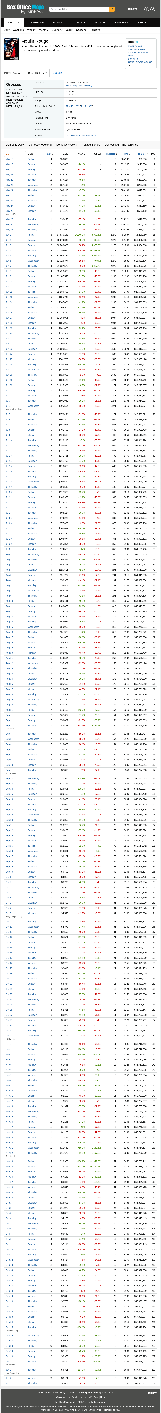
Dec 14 (9, 1270)
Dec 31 (9, 1361)
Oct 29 (9, 1025)
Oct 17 (9, 963)
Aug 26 (9, 684)
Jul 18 (9, 481)
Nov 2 (9, 1049)
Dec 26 (9, 1335)
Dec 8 (9, 1239)
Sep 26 (9, 851)
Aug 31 (9, 710)
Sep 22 (9, 830)
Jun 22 (9, 343)
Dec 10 (9, 1249)
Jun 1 (8, 235)
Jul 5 (8, 414)
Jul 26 (9, 523)
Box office (133, 59)
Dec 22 (9, 1311)
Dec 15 (9, 1275)
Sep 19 (9, 814)
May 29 (9, 219)
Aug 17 (9, 637)
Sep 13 (9, 783)
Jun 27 (9, 369)
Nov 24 (9, 1166)
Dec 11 (9, 1254)
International (36, 22)
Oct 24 (9, 999)
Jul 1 (8, 390)
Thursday (32, 190)
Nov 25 (9, 1171)
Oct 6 (8, 903)
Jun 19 (9, 328)
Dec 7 (9, 1234)
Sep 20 (9, 820)
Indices (142, 22)
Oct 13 (9, 942)
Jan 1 (8, 1370)
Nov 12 (9, 1101)
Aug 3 (9, 564)
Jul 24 (9, 513)
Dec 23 (9, 1317)
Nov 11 (9, 1096)
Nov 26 (9, 1177)
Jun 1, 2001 (86, 106)
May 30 (9, 224)
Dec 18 (9, 1291)
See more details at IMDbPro (81, 135)
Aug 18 (9, 642)
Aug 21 (9, 658)
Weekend (18, 29)
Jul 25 (9, 518)
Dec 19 (9, 1296)
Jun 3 (8, 245)
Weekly (31, 29)
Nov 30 (9, 1197)
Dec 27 (9, 1340)
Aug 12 (9, 611)
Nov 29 (9, 1192)
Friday (31, 159)
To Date (142, 154)
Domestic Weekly (66, 144)
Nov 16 (9, 1122)
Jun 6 (8, 260)
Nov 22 (9, 1153)
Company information (138, 52)
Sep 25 (9, 846)
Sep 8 (9, 754)
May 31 (9, 229)
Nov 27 (9, 1182)
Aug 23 (9, 668)
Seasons (81, 29)
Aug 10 (9, 601)
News (131, 55)
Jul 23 (9, 507)
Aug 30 (9, 704)
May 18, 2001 (72, 106)
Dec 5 (9, 1223)
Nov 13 (9, 1106)
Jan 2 (8, 1378)
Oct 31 (9, 1035)
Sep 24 (9, 840)
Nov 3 (9, 1054)
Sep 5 (9, 739)
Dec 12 (9, 1260)
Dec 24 (9, 1322)
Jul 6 (8, 419)
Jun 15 (9, 307)
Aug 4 (9, 570)
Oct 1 (8, 877)
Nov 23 (9, 1161)
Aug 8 (9, 590)
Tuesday (32, 180)
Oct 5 (8, 897)
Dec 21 (9, 1306)
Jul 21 (9, 497)
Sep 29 (9, 866)
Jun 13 (9, 297)
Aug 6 (9, 580)
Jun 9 (8, 276)
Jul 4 (8, 406)
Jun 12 (9, 292)
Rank (48, 154)
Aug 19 (9, 647)
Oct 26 (9, 1009)
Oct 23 (9, 994)
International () (16, 96)
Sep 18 (9, 809)
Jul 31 (9, 549)
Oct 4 (8, 892)
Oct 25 (9, 1004)
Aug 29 (9, 699)
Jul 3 (8, 400)
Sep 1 (9, 715)
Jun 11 (9, 286)
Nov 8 (9, 1080)
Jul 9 (8, 435)
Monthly (43, 29)
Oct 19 (9, 973)
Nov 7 (9, 1075)
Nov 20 (9, 1142)
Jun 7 (8, 266)
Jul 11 (9, 445)
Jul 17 (9, 476)
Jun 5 (8, 255)
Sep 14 (9, 789)
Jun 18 (9, 323)
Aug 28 (9, 694)
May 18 (9, 159)
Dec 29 (9, 1351)
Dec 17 (9, 1285)
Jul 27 (9, 528)
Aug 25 (9, 679)
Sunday (31, 169)
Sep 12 (9, 778)
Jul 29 (9, 538)
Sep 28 (9, 861)
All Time (100, 22)
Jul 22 (9, 502)
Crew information (136, 49)
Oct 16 (9, 958)
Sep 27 (9, 856)
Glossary (60, 1397)
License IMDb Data (89, 1397)
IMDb (93, 1402)
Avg (126, 154)
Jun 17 (9, 318)
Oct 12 (9, 937)
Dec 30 (9, 1356)
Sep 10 (9, 765)
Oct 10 (9, 926)
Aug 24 (9, 673)
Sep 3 (9, 725)
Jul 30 (9, 544)
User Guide (72, 1397)
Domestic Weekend (40, 144)
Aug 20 (9, 653)
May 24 (9, 190)
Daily (7, 29)
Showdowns (121, 22)
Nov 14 (9, 1111)
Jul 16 (9, 471)
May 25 (9, 195)
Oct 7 (8, 908)
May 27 (9, 205)
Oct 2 (8, 882)
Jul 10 (9, 440)
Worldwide (59, 22)
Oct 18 (9, 968)
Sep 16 (9, 799)
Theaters (110, 154)
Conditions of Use (50, 1410)
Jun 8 (8, 271)
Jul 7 (8, 424)
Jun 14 (9, 302)
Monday (32, 174)
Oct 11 (9, 932)
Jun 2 (8, 240)
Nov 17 (9, 1127)
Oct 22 (9, 989)
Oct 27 (9, 1015)
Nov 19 (9, 1137)
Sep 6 (9, 744)
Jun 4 (8, 250)
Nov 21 (9, 1147)
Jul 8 (8, 430)
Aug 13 (9, 616)
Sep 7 (9, 749)
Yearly (69, 29)
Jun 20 (9, 333)
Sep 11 (9, 770)
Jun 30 (9, 385)
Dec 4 (9, 1218)
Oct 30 (9, 1030)
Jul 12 (9, 450)
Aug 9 (9, 596)
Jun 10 (9, 281)
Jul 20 (9, 492)
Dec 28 (9, 1346)
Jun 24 (9, 354)
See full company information (79, 86)
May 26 (9, 200)
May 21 (9, 174)
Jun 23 (9, 349)
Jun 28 (9, 375)
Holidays (95, 29)
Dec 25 (9, 1327)
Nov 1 (9, 1044)
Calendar (80, 22)
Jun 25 (9, 359)
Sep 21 (9, 825)
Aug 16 (9, 632)
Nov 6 (9, 1070)
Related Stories (91, 144)
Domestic (13, 22)
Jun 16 (9, 312)
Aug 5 (9, 575)
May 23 (9, 185)
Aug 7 (9, 585)
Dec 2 (9, 1208)
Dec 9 (9, 1244)
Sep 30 (9, 871)
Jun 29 (9, 380)
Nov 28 (9, 1187)
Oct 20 (9, 978)
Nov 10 (9, 1090)
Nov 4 (9, 1059)
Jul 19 (9, 487)
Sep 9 (9, 759)
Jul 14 (9, 461)
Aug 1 (9, 554)
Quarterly (56, 29)
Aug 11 (9, 606)
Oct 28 (9, 1020)
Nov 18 (9, 1132)
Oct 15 (9, 952)
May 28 (9, 211)
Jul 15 (9, 466)
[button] (141, 63)
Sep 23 (9, 835)
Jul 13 (9, 455)
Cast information (136, 46)
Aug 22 (9, 663)
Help (102, 1397)
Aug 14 (9, 621)
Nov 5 (9, 1064)
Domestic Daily (15, 144)
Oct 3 (8, 887)
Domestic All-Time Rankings (121, 144)
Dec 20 (9, 1301)
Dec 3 (9, 1213)
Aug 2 (9, 559)
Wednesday (33, 185)
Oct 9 (8, 921)
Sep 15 (9, 794)
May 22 (9, 180)
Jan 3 (8, 1383)
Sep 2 (9, 720)
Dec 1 (9, 1202)
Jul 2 (8, 395)
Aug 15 (9, 627)
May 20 (9, 169)
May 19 (9, 164)
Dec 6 (9, 1228)
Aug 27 (9, 689)
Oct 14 (9, 947)
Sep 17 (9, 804)
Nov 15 (9, 1116)
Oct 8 (8, 913)
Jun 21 (9, 338)
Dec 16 (9, 1280)
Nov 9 (9, 1085)
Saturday (32, 164)
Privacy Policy (70, 1410)
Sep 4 (9, 734)
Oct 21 (9, 984)
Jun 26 (9, 364)
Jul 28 (9, 533)
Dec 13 (9, 1265)
